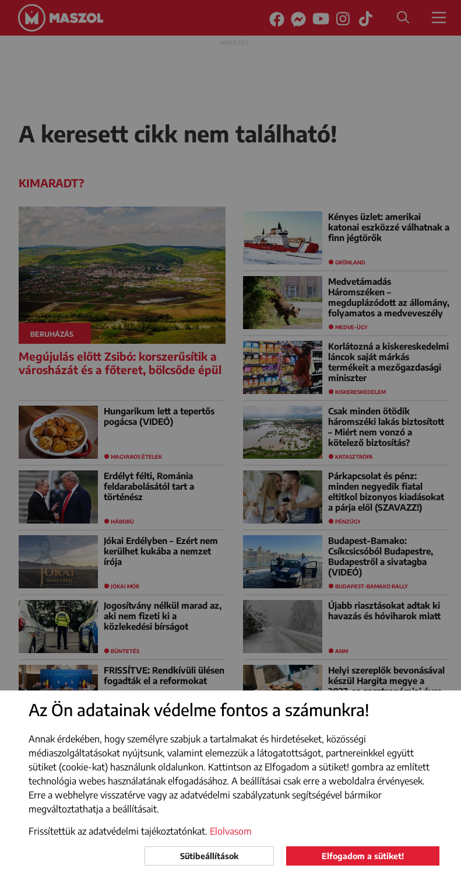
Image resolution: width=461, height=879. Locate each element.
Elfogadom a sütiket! (363, 856)
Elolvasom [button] (231, 831)
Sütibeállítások (209, 856)
